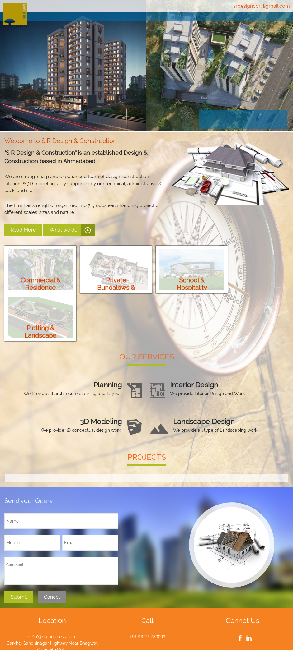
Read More (23, 230)
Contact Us (275, 23)
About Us (156, 23)
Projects (234, 23)
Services (195, 23)
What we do (64, 230)
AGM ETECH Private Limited (213, 637)
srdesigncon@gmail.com (261, 6)
